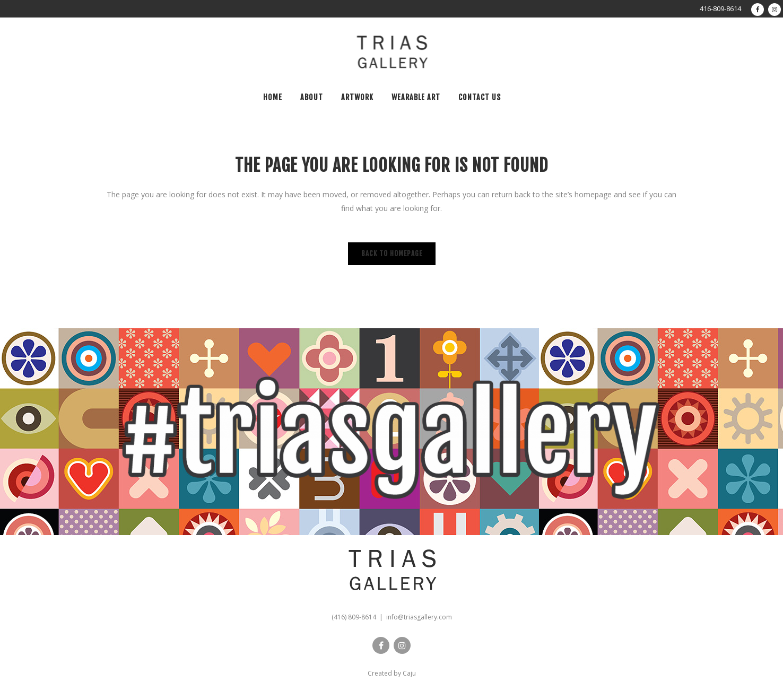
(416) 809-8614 (354, 617)
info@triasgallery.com (419, 617)
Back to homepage (391, 253)
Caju (409, 673)
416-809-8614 (720, 8)
